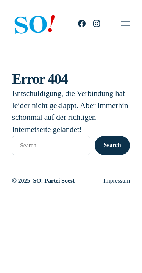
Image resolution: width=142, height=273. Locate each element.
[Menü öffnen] (125, 23)
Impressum (116, 180)
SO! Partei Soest (54, 180)
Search (112, 145)
